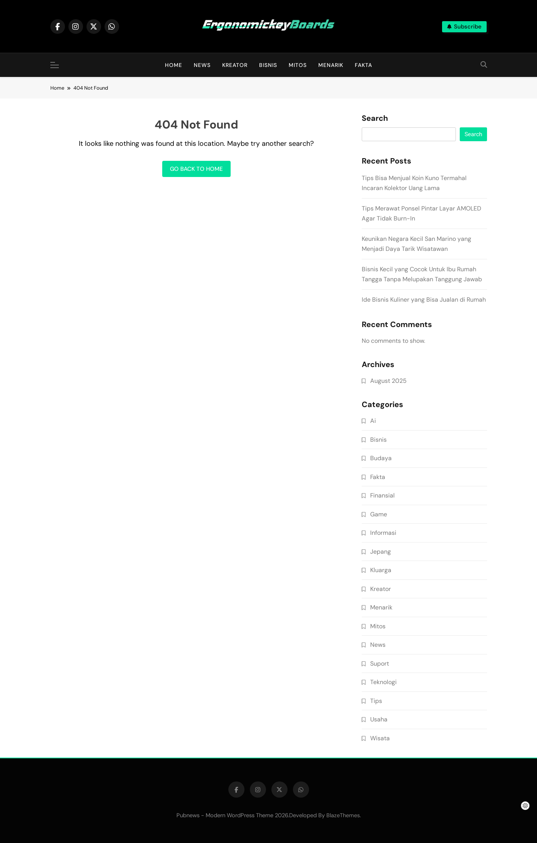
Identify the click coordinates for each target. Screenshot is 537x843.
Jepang (380, 552)
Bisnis (268, 65)
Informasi (383, 533)
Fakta (363, 65)
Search (375, 118)
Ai (373, 421)
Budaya (381, 458)
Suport (379, 663)
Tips (376, 701)
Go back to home (196, 169)
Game (378, 514)
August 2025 (388, 381)
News (202, 65)
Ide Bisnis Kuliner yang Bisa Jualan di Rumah (424, 299)
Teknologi (383, 682)
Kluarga (380, 570)
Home (173, 65)
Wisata (380, 738)
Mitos (298, 65)
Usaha (378, 719)
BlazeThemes (343, 815)
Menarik (330, 65)
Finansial (382, 495)
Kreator (235, 65)
